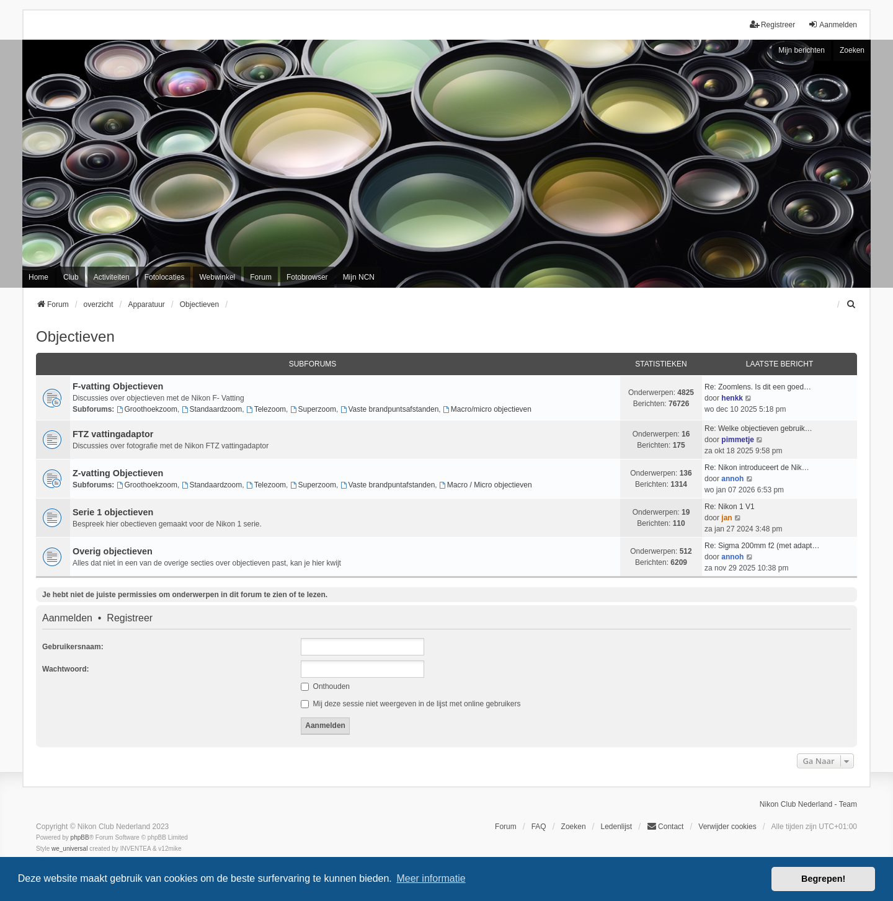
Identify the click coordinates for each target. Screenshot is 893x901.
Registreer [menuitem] (772, 24)
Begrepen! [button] (823, 879)
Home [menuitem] (38, 277)
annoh (732, 478)
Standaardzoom (212, 409)
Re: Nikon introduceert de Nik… (756, 467)
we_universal (69, 848)
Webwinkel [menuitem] (217, 277)
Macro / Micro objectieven (485, 485)
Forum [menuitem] (261, 277)
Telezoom (266, 409)
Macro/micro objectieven (487, 409)
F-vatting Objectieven (118, 386)
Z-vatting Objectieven (118, 473)
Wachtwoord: (65, 669)
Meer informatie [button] (430, 878)
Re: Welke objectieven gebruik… (758, 428)
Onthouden (325, 686)
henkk (732, 398)
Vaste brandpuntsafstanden (389, 409)
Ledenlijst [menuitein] (616, 826)
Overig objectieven (113, 551)
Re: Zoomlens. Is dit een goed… (757, 387)
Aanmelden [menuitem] (832, 24)
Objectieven (75, 336)
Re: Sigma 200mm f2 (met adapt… (761, 545)
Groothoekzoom (147, 409)
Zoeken (852, 50)
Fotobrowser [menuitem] (307, 277)
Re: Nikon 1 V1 (729, 506)
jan (726, 517)
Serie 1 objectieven (113, 512)
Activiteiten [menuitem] (112, 277)
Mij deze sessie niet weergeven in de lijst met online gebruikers (410, 703)
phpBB (80, 837)
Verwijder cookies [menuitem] (727, 826)
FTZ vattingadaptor (113, 434)
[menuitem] (851, 304)
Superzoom (313, 409)
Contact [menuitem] (665, 826)
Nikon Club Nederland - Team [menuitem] (808, 804)
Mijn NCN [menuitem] (359, 277)
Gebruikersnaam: (73, 646)
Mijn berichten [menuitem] (801, 50)
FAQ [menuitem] (538, 826)
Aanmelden (67, 618)
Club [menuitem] (71, 277)
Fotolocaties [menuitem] (164, 277)
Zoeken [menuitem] (573, 826)
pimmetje (737, 439)
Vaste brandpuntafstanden (387, 485)
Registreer (130, 618)
